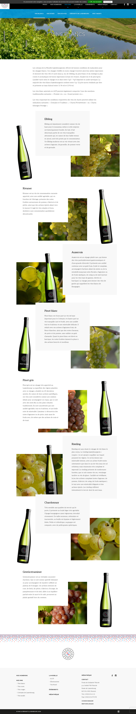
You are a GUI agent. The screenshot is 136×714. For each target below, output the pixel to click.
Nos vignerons (56, 4)
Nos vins (68, 4)
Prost (45, 4)
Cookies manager (87, 701)
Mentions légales (88, 703)
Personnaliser (108, 2)
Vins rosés (50, 13)
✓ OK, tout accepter (95, 2)
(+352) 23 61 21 (90, 694)
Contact (114, 4)
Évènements (90, 4)
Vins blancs (39, 13)
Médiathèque (103, 4)
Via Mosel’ (53, 685)
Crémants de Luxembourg (79, 13)
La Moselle (78, 4)
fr (132, 4)
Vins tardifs (96, 13)
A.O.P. (52, 679)
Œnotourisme (54, 682)
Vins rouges (62, 13)
